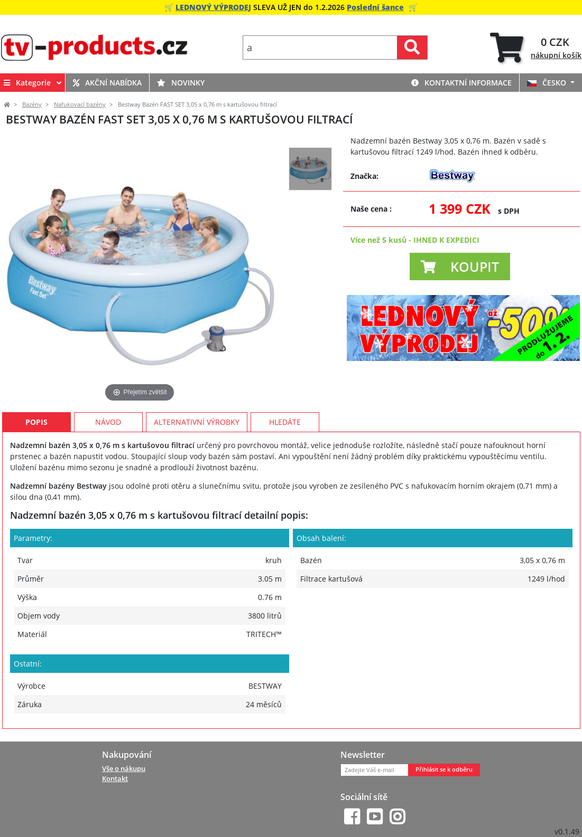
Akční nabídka (107, 83)
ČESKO (547, 83)
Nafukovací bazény (80, 104)
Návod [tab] (108, 422)
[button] (460, 266)
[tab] (535, 48)
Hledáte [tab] (285, 422)
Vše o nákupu (123, 768)
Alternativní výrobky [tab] (196, 422)
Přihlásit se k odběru (444, 769)
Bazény (32, 104)
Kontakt (115, 778)
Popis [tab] (36, 422)
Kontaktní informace (461, 83)
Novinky (181, 83)
